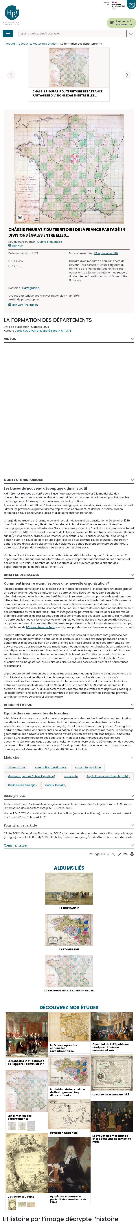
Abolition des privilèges (22, 786)
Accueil (10, 43)
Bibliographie (15, 797)
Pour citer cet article (20, 826)
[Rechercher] (72, 33)
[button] (127, 75)
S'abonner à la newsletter (124, 23)
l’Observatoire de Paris (40, 628)
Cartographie (30, 289)
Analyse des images (21, 575)
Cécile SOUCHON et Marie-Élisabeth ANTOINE (42, 331)
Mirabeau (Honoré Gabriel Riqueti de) (31, 777)
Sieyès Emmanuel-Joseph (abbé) (108, 777)
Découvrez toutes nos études (38, 43)
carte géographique (88, 768)
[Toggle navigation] (8, 33)
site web (17, 246)
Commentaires (16, 846)
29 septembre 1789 (106, 254)
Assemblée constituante (51, 768)
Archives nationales (49, 242)
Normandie (71, 777)
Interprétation (18, 705)
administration (17, 768)
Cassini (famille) (55, 786)
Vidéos (10, 339)
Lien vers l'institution (25, 305)
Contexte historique (23, 480)
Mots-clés (11, 758)
